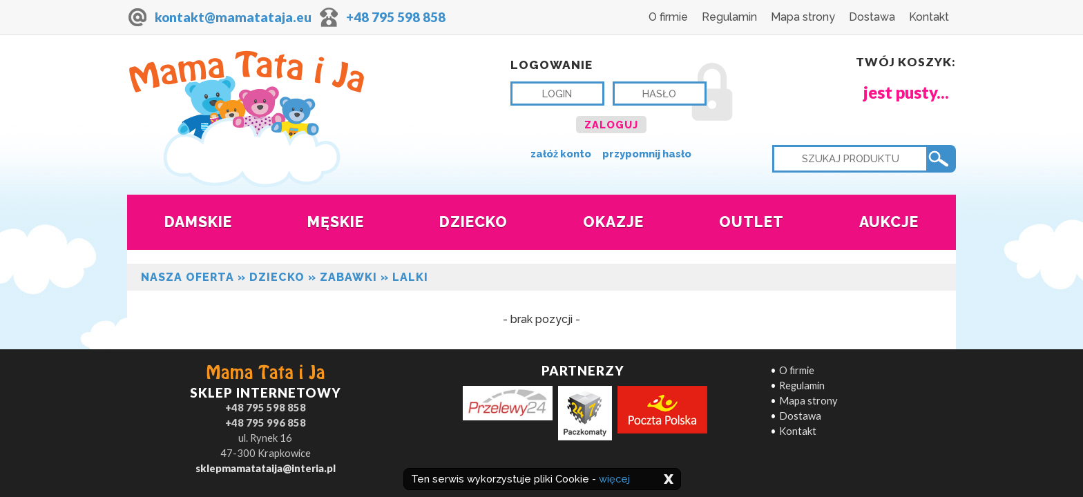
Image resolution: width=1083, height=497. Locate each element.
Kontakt (929, 16)
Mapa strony (803, 16)
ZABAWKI (348, 277)
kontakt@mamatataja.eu (233, 17)
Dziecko (277, 277)
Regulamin (729, 16)
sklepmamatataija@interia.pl (265, 468)
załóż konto (560, 153)
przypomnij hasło (646, 153)
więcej (614, 479)
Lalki (410, 277)
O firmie (668, 16)
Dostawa (872, 16)
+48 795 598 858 (395, 17)
